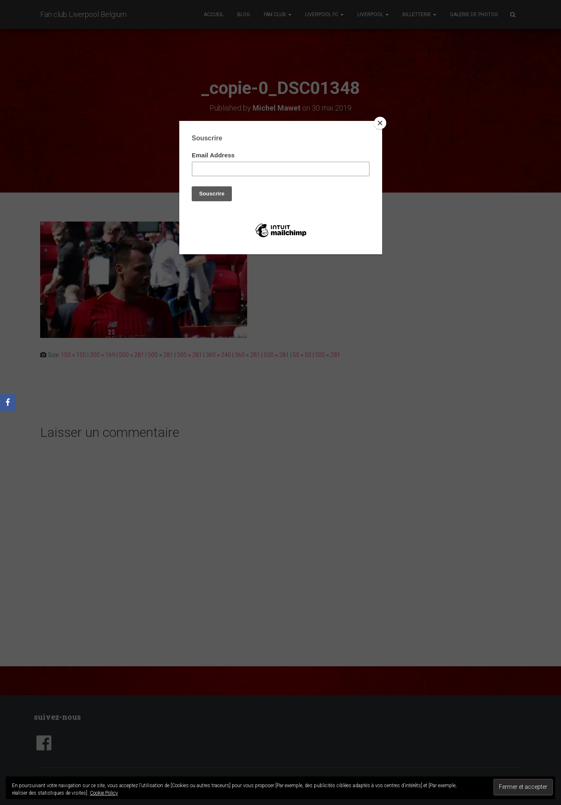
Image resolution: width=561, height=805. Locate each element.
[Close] (380, 123)
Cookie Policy (104, 793)
